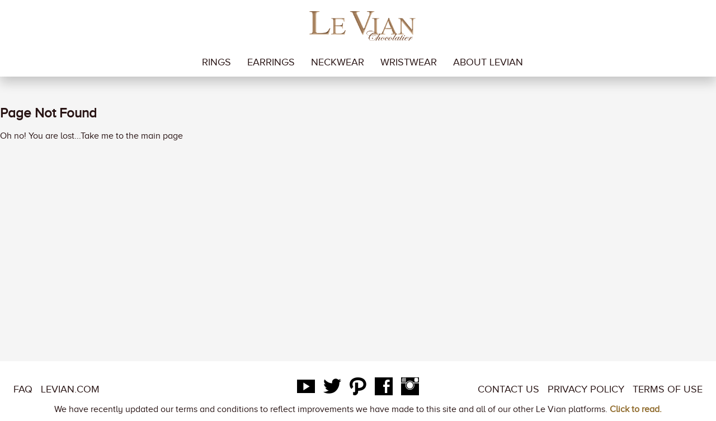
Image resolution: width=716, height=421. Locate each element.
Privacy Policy (586, 389)
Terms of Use (668, 389)
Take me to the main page (132, 136)
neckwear (337, 62)
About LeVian (488, 62)
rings (216, 62)
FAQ (22, 389)
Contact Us (508, 389)
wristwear (408, 62)
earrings (271, 62)
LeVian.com (70, 389)
